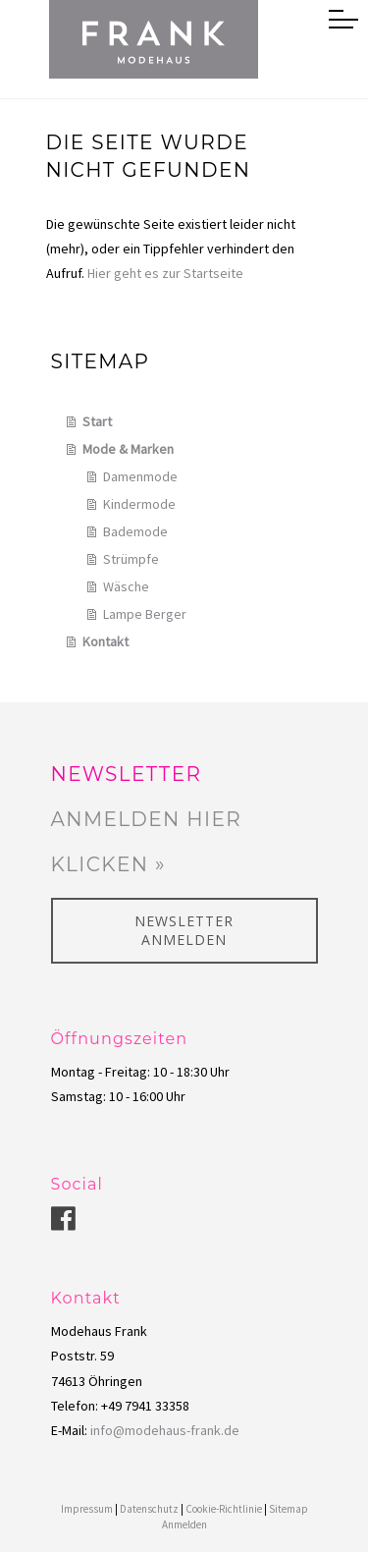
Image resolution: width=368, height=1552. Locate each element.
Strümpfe (131, 559)
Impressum (87, 1509)
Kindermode (139, 504)
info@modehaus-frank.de (164, 1430)
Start (97, 421)
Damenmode (140, 476)
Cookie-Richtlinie (223, 1509)
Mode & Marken (128, 449)
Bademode (135, 531)
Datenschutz (149, 1509)
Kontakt (105, 641)
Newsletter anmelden (184, 931)
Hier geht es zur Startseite (165, 273)
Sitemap (288, 1509)
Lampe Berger (144, 614)
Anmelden (184, 1524)
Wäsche (126, 586)
